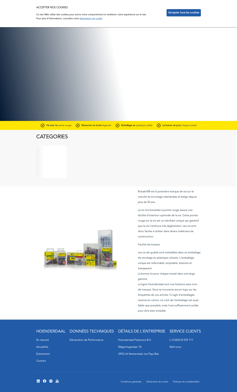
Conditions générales (131, 382)
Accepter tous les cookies (183, 12)
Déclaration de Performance (86, 340)
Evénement (43, 354)
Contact (41, 361)
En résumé (42, 340)
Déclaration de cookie (157, 382)
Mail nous (175, 347)
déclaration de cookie (91, 18)
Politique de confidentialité (186, 382)
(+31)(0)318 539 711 (181, 340)
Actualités (42, 347)
